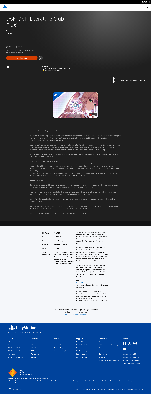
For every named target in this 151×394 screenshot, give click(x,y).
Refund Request (81, 357)
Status (78, 348)
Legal (77, 389)
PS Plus (28, 7)
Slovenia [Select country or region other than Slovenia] (15, 389)
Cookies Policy (120, 389)
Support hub (80, 342)
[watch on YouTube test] (93, 114)
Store (51, 7)
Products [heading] (34, 339)
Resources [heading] (103, 339)
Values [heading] (56, 339)
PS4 (22, 7)
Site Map (111, 389)
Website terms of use (99, 389)
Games (11, 7)
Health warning (104, 351)
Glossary (102, 357)
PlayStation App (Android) (130, 357)
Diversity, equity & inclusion (63, 351)
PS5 (17, 7)
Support (57, 7)
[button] (75, 105)
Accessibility (58, 345)
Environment (58, 342)
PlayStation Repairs (83, 351)
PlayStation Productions (16, 351)
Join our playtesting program (131, 360)
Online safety (58, 348)
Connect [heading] (125, 339)
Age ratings (103, 348)
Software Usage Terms (135, 389)
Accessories (36, 7)
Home (10, 333)
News (44, 7)
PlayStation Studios (15, 348)
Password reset (81, 354)
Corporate (11, 354)
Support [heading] (79, 339)
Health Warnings (82, 283)
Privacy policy (85, 389)
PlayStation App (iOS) (129, 354)
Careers (11, 345)
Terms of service (104, 342)
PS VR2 (33, 348)
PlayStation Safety (82, 345)
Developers (103, 354)
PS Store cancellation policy (108, 345)
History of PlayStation (15, 357)
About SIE (11, 342)
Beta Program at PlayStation (131, 363)
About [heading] (10, 339)
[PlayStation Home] (4, 7)
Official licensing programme (109, 360)
